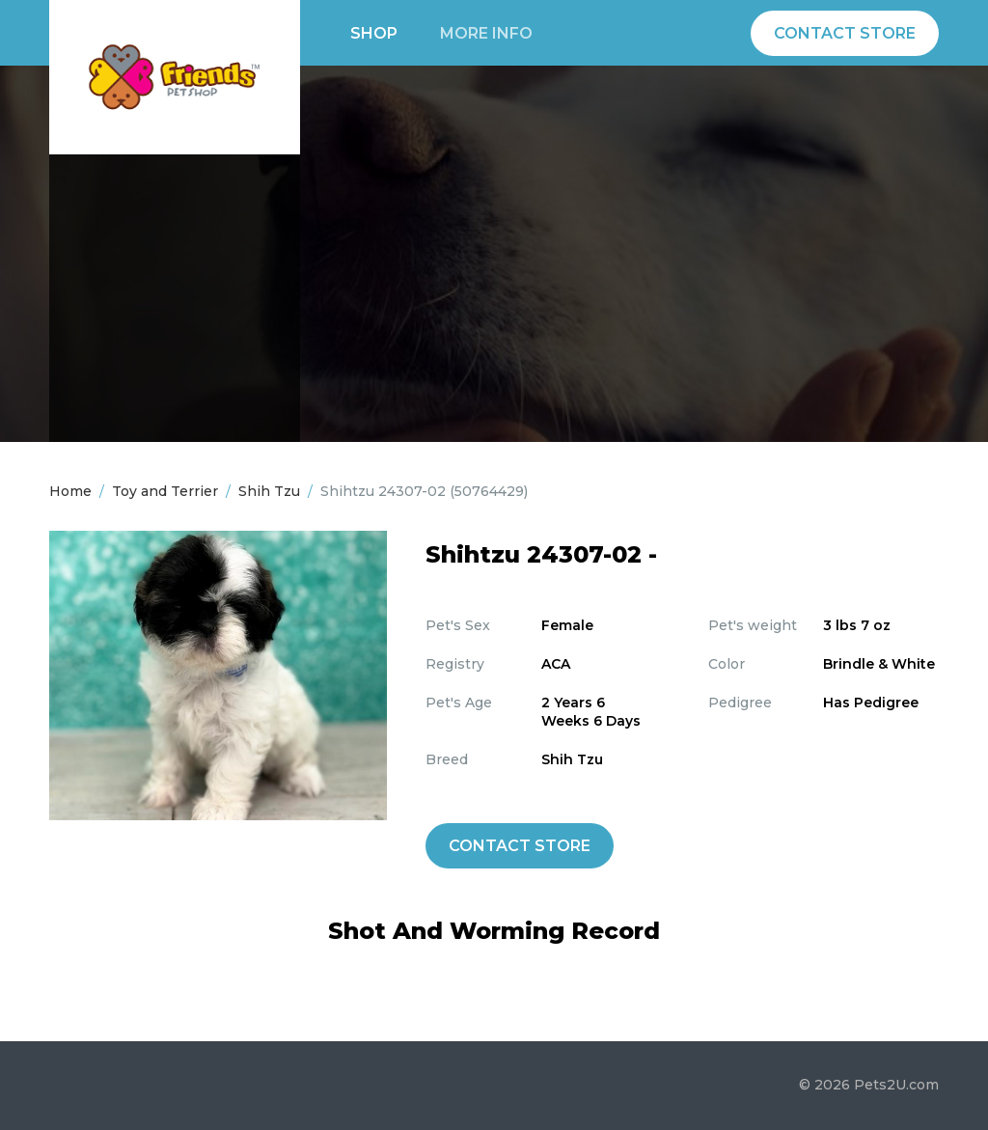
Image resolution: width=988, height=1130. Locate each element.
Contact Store (845, 33)
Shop (374, 33)
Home (70, 491)
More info (486, 33)
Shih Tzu (269, 491)
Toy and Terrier (165, 491)
